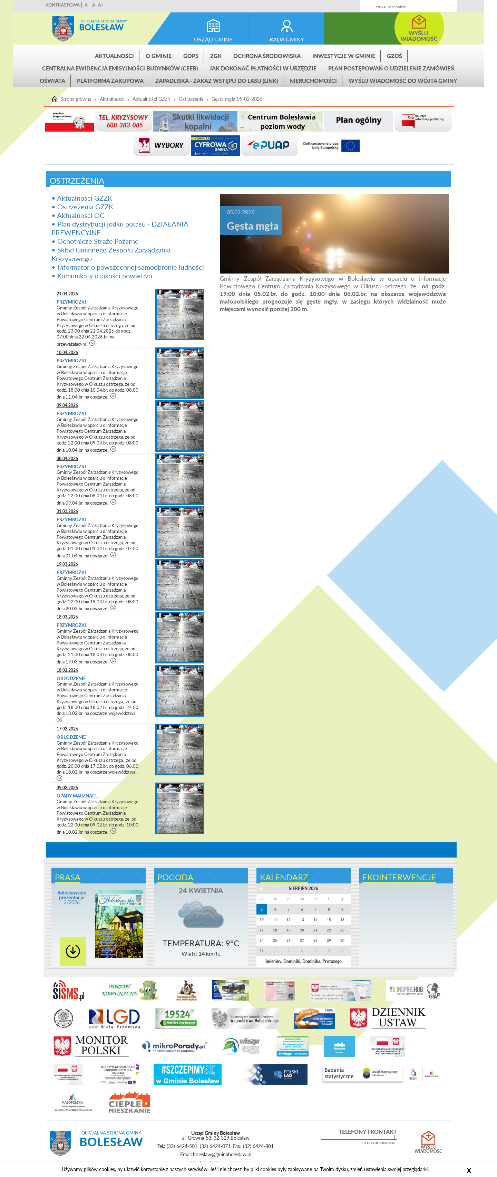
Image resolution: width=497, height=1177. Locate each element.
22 (329, 930)
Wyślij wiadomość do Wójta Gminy (403, 80)
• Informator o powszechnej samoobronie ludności (127, 267)
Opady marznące (77, 795)
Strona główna (63, 28)
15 (329, 920)
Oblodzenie (71, 678)
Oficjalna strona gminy (104, 21)
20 (302, 930)
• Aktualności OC (77, 215)
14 (315, 920)
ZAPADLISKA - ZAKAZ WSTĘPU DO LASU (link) (216, 80)
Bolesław (101, 27)
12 (288, 920)
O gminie (159, 55)
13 (302, 920)
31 (262, 951)
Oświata (52, 80)
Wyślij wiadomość (428, 1149)
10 (262, 920)
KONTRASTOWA (63, 5)
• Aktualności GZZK (81, 198)
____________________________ (94, 284)
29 (329, 940)
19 (288, 930)
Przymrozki (72, 302)
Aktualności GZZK (151, 99)
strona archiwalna (378, 1143)
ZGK (216, 55)
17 (262, 930)
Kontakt (400, 4)
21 (315, 930)
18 (275, 930)
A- (87, 5)
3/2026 (71, 897)
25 (275, 940)
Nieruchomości (313, 80)
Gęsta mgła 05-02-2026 (237, 99)
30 (342, 940)
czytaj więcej (92, 343)
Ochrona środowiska (267, 55)
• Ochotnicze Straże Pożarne (95, 241)
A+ (101, 5)
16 (342, 920)
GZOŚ (394, 55)
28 (315, 940)
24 (262, 940)
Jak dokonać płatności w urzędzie (262, 68)
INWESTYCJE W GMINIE (343, 55)
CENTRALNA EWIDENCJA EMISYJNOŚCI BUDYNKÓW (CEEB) (120, 68)
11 (275, 920)
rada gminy (287, 39)
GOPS (190, 55)
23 (342, 930)
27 (302, 940)
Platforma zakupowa (110, 80)
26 (288, 940)
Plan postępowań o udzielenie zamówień (391, 68)
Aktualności (114, 55)
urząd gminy (213, 39)
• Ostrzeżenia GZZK (82, 206)
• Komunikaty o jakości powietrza (101, 275)
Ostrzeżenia (191, 99)
